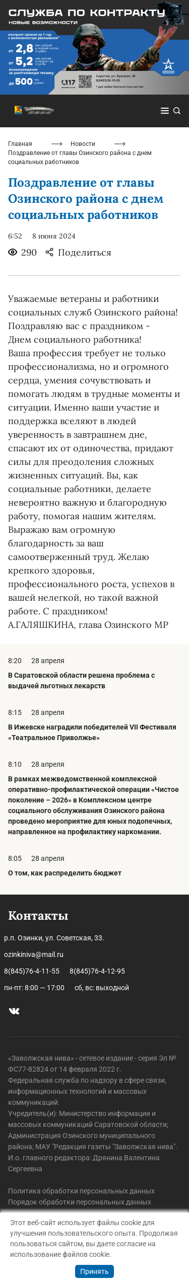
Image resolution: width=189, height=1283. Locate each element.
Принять (94, 1271)
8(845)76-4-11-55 (31, 971)
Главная (20, 143)
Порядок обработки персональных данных (79, 1202)
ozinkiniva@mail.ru (34, 954)
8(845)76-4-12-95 (97, 971)
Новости (83, 143)
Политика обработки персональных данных (81, 1191)
